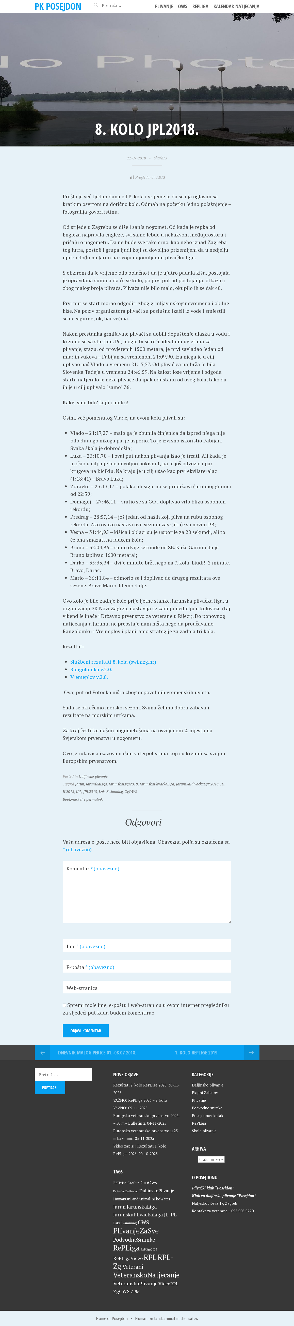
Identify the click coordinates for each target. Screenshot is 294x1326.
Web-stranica (82, 988)
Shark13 (160, 157)
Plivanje (164, 6)
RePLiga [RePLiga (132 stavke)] (126, 1248)
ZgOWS (131, 791)
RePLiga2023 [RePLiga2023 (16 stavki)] (149, 1249)
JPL (78, 791)
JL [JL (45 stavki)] (166, 1214)
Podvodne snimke (207, 1107)
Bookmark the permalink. (83, 799)
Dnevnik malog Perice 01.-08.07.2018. (97, 1052)
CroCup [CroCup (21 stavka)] (133, 1183)
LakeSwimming (111, 791)
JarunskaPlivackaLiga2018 (197, 783)
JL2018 (68, 791)
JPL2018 (90, 791)
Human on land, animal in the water (166, 1318)
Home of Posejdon (112, 1318)
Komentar (93, 868)
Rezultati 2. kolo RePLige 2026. (140, 1084)
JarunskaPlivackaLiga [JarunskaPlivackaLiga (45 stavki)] (138, 1214)
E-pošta (90, 967)
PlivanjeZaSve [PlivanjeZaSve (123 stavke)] (136, 1230)
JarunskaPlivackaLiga (157, 783)
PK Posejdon (58, 6)
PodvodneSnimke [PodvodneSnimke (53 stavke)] (134, 1239)
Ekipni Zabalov (205, 1092)
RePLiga (200, 6)
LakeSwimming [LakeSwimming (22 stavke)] (125, 1223)
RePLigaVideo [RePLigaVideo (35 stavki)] (128, 1258)
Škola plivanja (204, 1130)
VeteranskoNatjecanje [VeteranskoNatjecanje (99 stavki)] (146, 1274)
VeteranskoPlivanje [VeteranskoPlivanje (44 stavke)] (135, 1283)
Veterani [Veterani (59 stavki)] (132, 1266)
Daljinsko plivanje (93, 776)
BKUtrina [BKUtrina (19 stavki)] (119, 1183)
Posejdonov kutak (207, 1115)
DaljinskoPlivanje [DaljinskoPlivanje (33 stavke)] (156, 1191)
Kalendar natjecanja (236, 6)
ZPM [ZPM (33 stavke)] (135, 1291)
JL (222, 783)
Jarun (79, 783)
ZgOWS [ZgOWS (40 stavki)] (121, 1291)
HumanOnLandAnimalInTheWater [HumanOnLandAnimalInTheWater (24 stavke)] (141, 1199)
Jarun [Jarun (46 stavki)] (119, 1206)
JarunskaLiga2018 (123, 783)
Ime (86, 946)
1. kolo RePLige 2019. (197, 1052)
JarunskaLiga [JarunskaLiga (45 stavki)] (142, 1206)
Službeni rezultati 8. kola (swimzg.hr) (113, 661)
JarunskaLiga (96, 783)
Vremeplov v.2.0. (89, 677)
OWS (182, 6)
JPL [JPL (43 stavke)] (173, 1214)
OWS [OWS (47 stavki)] (143, 1222)
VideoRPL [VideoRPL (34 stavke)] (168, 1284)
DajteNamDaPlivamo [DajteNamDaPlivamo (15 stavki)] (125, 1191)
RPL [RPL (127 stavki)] (150, 1257)
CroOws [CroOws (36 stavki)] (148, 1182)
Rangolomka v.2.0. (91, 669)
